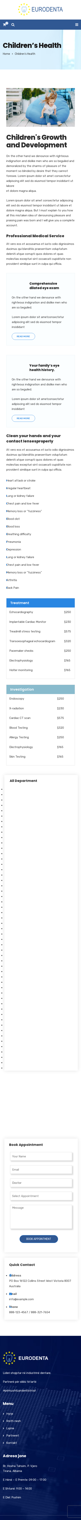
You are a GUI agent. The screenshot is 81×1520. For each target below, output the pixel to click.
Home (6, 54)
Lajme (10, 1428)
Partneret (12, 1435)
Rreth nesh (13, 1421)
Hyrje (9, 1413)
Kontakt (11, 1443)
